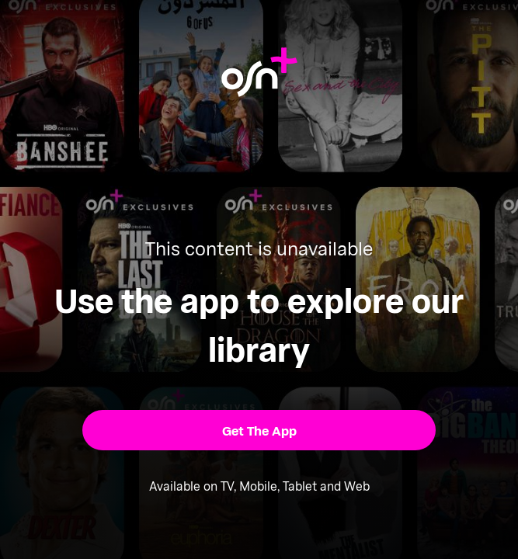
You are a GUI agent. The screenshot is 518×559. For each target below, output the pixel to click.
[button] (259, 430)
